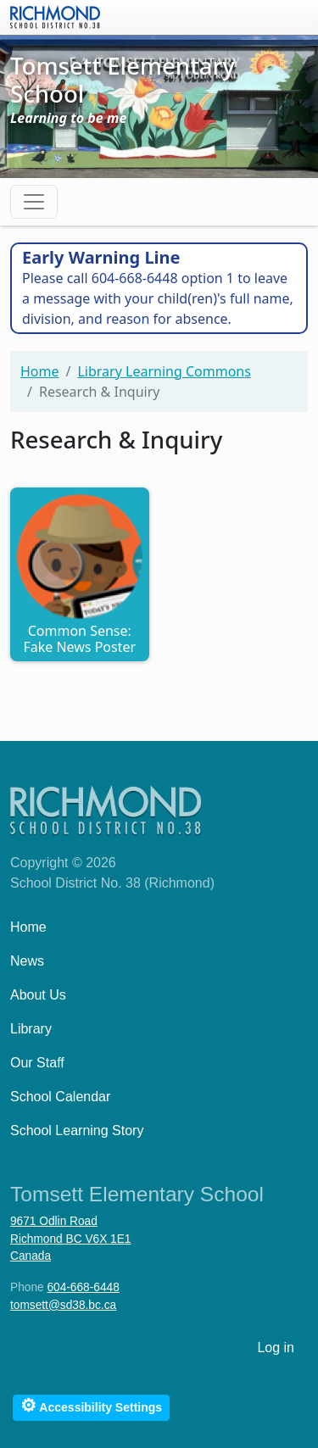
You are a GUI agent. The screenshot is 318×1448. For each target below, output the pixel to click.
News (27, 961)
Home (39, 371)
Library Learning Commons (163, 371)
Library (31, 1029)
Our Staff (37, 1062)
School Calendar (60, 1096)
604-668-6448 (83, 1287)
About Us (38, 995)
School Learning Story (76, 1130)
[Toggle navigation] (34, 202)
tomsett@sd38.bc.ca (63, 1305)
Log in (275, 1347)
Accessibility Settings (91, 1405)
